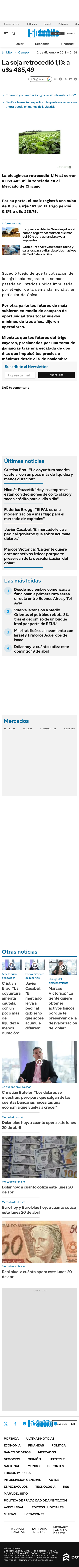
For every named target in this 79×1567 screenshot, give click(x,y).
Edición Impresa (17, 1473)
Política (59, 1445)
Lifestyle (56, 1459)
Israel (47, 24)
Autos (54, 1480)
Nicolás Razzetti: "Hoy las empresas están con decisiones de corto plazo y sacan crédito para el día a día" (38, 494)
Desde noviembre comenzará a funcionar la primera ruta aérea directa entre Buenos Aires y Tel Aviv (43, 596)
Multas (10, 1514)
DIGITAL (18, 1530)
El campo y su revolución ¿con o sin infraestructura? (41, 95)
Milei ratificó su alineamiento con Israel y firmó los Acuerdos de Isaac (43, 635)
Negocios (12, 1459)
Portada (11, 1439)
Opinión (34, 1459)
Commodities (48, 728)
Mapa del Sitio (16, 1494)
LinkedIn (34, 1423)
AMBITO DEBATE (60, 1530)
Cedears (69, 728)
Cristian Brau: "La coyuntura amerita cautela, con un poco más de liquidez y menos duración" (38, 474)
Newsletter (64, 1423)
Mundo (34, 1466)
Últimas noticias (40, 1439)
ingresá (71, 33)
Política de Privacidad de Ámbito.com (35, 1500)
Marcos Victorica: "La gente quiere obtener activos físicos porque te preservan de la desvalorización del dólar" (36, 556)
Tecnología (45, 1487)
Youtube (45, 1423)
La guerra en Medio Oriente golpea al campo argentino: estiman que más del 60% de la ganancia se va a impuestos (49, 234)
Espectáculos (16, 1487)
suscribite (58, 33)
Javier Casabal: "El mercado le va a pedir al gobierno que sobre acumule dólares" (37, 534)
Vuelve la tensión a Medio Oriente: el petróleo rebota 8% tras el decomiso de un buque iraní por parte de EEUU (41, 617)
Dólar (20, 44)
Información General (22, 1480)
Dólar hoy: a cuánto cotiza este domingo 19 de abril (41, 649)
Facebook (15, 1423)
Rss (66, 1487)
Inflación (32, 24)
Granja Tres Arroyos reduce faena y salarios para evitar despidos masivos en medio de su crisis (49, 250)
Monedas (9, 728)
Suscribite (57, 375)
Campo (23, 52)
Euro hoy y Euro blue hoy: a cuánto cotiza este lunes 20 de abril (39, 1210)
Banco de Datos (17, 1452)
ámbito (7, 52)
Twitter (6, 1423)
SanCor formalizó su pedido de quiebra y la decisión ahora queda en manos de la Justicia (41, 104)
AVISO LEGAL (14, 1507)
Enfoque (63, 24)
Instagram (24, 1423)
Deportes (55, 1466)
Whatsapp (55, 1423)
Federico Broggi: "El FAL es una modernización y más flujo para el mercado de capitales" (34, 514)
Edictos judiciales (48, 1507)
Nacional (12, 1466)
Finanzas (67, 44)
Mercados (47, 1452)
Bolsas (27, 728)
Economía (42, 44)
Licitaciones (34, 1514)
